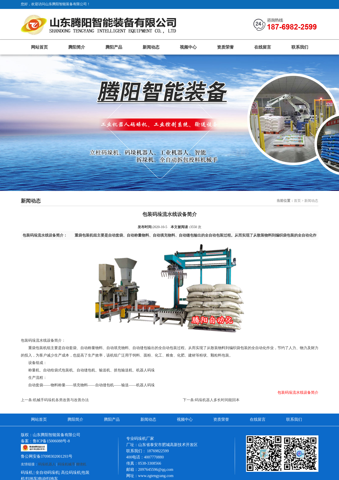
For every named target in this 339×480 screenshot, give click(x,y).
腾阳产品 (113, 47)
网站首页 (39, 47)
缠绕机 (81, 464)
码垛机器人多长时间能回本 (217, 400)
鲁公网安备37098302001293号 (46, 456)
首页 (297, 201)
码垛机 (27, 472)
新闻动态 (151, 47)
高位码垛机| (71, 472)
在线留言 (262, 47)
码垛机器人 (47, 464)
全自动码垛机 (47, 472)
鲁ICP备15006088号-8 (51, 441)
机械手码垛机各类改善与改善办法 (61, 400)
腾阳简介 (76, 47)
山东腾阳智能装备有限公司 (56, 435)
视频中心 (188, 47)
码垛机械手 (66, 464)
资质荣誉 (225, 47)
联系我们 (299, 47)
